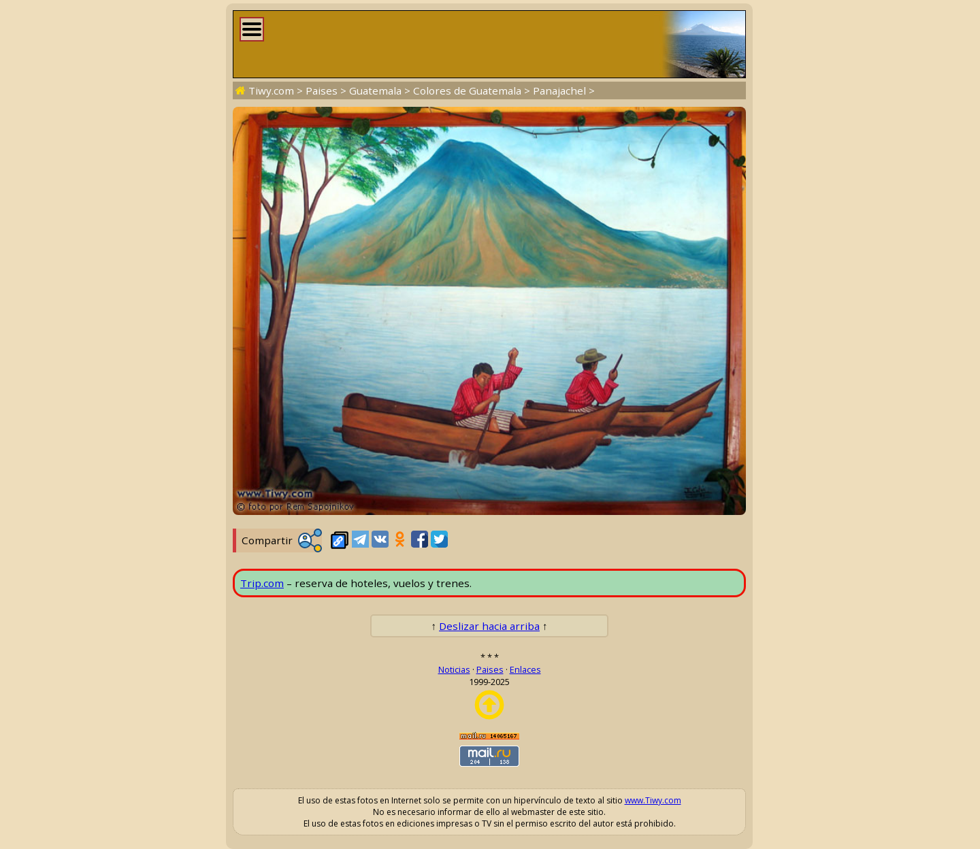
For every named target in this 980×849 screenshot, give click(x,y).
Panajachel (559, 90)
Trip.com (262, 583)
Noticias (454, 669)
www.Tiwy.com (653, 800)
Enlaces (525, 669)
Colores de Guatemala (467, 90)
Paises (322, 90)
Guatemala (375, 90)
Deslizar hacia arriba (489, 626)
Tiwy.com (271, 90)
